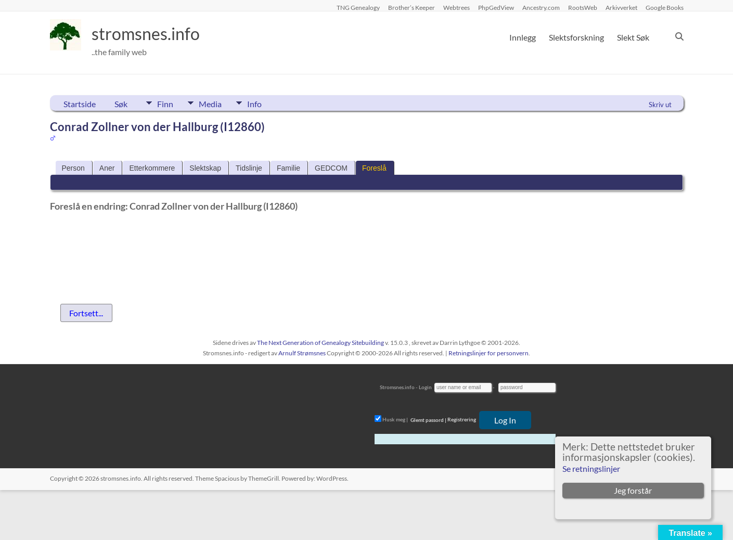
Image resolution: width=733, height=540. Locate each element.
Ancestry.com (541, 7)
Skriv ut (660, 104)
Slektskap (205, 168)
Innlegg (522, 37)
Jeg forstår (633, 490)
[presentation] (129, 242)
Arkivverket (621, 7)
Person (73, 168)
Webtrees (456, 7)
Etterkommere (152, 168)
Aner (107, 168)
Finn (165, 103)
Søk (120, 104)
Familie (288, 168)
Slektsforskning (576, 37)
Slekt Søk (633, 37)
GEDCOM (331, 168)
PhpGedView (496, 7)
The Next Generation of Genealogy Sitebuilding (320, 342)
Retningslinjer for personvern (488, 353)
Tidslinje (249, 168)
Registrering (461, 420)
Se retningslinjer (591, 468)
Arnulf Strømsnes (302, 353)
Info (266, 103)
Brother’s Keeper (411, 7)
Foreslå (374, 168)
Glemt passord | (428, 420)
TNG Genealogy (358, 7)
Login (425, 387)
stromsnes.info (152, 33)
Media (215, 103)
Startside (79, 104)
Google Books (665, 7)
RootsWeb (582, 7)
